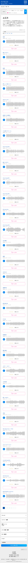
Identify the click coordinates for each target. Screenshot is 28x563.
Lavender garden (6, 460)
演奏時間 (3, 542)
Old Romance (6, 476)
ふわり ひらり (6, 366)
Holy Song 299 (6, 193)
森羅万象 (5, 287)
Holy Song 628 (6, 146)
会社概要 (14, 552)
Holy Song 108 (6, 225)
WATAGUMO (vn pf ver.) (8, 491)
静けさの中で (5, 162)
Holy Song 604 (6, 178)
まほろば (5, 272)
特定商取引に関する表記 (14, 555)
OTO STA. (3, 6)
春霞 (4, 256)
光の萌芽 (5, 240)
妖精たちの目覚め (6, 115)
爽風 (4, 68)
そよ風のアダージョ (7, 131)
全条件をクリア (24, 549)
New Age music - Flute (8, 428)
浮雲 (4, 413)
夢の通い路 (5, 303)
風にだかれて (5, 52)
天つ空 (4, 319)
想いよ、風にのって (7, 84)
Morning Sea (5, 209)
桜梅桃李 (5, 334)
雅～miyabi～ (6, 397)
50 (9, 33)
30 (7, 33)
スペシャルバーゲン (7, 444)
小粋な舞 (5, 381)
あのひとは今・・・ (7, 99)
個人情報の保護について (14, 556)
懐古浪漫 (5, 350)
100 (11, 33)
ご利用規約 (14, 553)
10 (5, 33)
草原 (4, 37)
